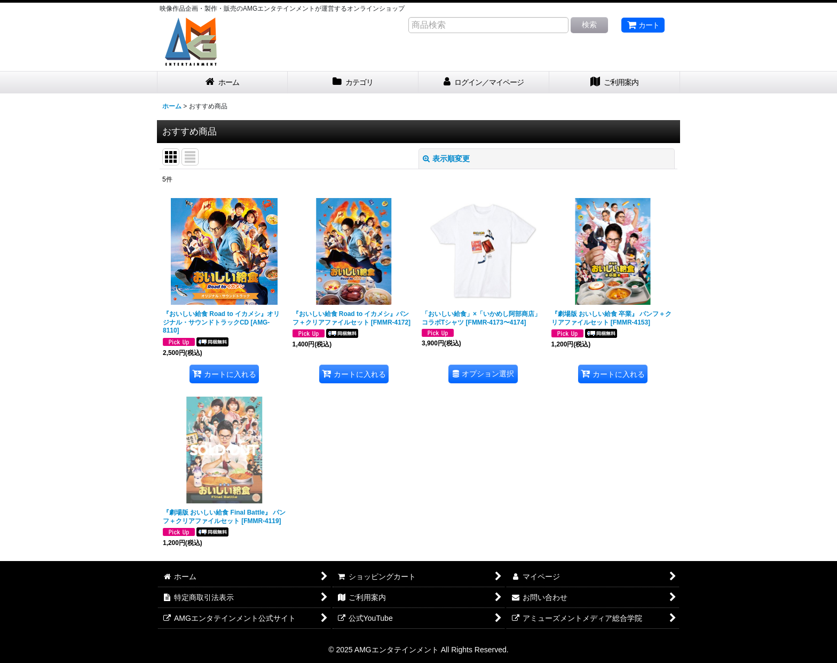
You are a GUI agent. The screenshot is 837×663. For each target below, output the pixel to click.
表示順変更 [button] (446, 158)
